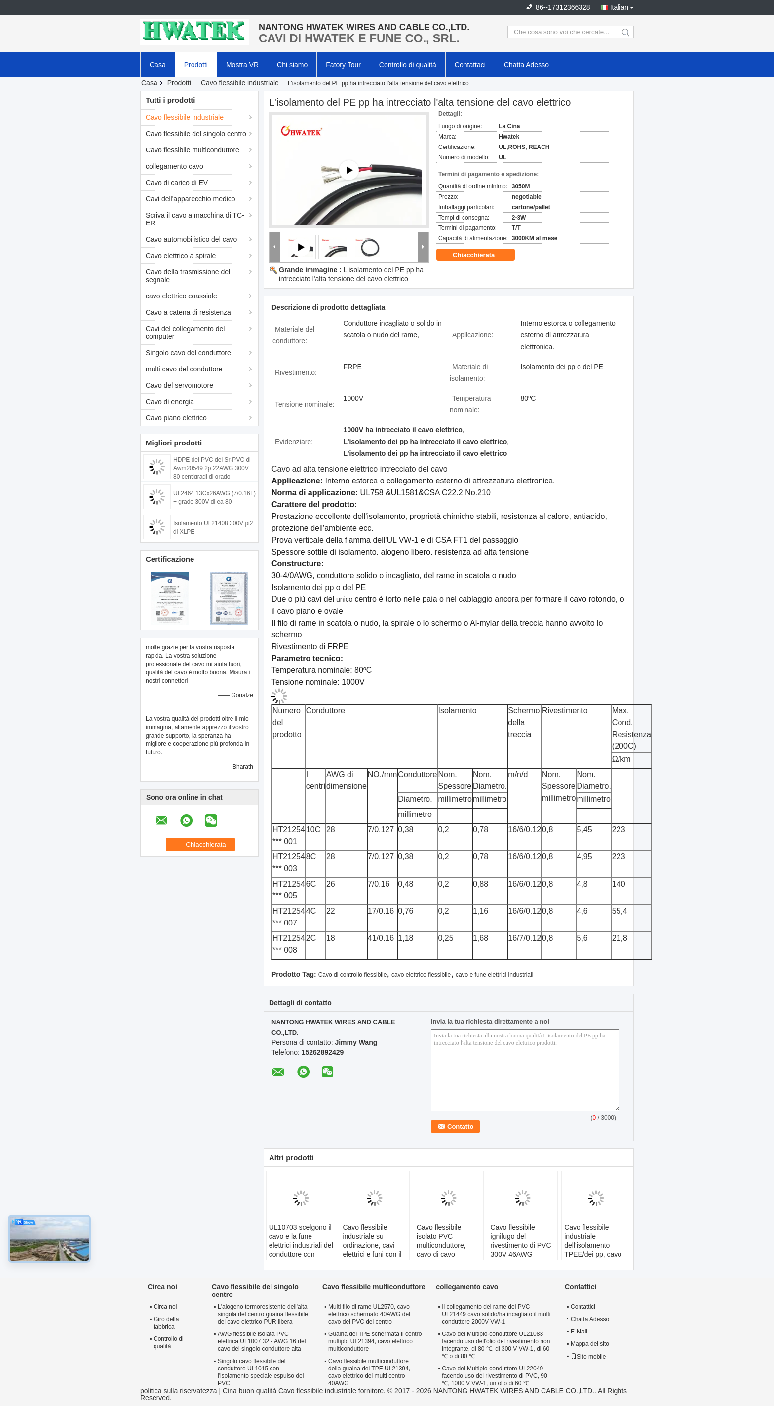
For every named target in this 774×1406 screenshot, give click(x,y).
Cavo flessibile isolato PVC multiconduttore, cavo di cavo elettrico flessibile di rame (446, 1249)
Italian (619, 7)
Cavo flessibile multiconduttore (192, 150)
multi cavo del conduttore (184, 369)
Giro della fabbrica (166, 1323)
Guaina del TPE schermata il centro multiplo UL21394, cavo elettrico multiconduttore (375, 1341)
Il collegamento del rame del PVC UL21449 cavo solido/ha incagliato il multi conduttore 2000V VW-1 (496, 1314)
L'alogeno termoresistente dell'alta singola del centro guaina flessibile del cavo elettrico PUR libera (263, 1314)
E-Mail (579, 1331)
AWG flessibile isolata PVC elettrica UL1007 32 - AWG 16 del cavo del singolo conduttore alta (262, 1341)
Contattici (583, 1306)
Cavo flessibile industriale (240, 82)
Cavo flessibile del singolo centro (196, 134)
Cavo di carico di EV (177, 182)
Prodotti (196, 65)
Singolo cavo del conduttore (188, 353)
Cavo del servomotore (179, 385)
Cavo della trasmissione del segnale (188, 276)
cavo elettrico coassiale (181, 296)
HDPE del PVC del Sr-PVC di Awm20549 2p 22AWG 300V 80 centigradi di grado (212, 468)
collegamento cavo (174, 166)
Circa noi (165, 1306)
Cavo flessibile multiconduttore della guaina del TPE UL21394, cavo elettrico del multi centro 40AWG (369, 1372)
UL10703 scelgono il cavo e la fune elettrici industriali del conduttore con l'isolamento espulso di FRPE (301, 1249)
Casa (158, 65)
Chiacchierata (480, 255)
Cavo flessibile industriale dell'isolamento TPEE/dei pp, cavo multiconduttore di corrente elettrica (592, 1249)
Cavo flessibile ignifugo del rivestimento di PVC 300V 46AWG (521, 1240)
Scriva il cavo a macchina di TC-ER (195, 219)
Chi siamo (292, 65)
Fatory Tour (343, 65)
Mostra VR (242, 65)
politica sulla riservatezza (178, 1391)
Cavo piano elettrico (176, 418)
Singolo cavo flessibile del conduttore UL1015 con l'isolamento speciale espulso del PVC (261, 1372)
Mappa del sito (590, 1343)
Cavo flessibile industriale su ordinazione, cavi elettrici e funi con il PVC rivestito (372, 1245)
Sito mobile (588, 1356)
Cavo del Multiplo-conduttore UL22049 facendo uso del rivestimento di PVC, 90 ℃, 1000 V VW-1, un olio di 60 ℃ (494, 1376)
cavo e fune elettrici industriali (494, 974)
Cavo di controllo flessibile (352, 974)
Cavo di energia (170, 402)
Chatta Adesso (526, 65)
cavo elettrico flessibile (421, 974)
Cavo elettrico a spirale (181, 255)
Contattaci (470, 65)
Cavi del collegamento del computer (185, 332)
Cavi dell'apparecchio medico (190, 199)
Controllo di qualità (407, 65)
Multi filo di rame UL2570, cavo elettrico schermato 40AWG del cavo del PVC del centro (369, 1314)
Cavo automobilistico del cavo (191, 239)
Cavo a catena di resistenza (188, 312)
